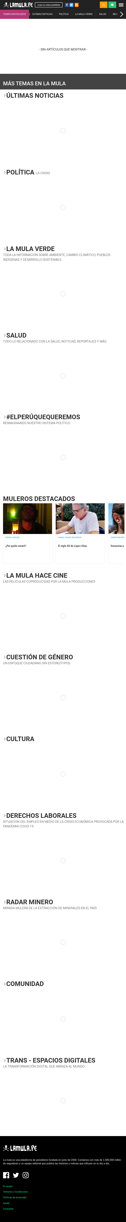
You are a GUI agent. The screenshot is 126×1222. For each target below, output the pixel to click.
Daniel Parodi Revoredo (69, 537)
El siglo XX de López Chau (72, 545)
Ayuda (6, 1203)
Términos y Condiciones (15, 1191)
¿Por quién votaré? (15, 545)
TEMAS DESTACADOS (14, 14)
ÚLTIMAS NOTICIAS (42, 14)
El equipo (8, 1186)
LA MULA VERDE (84, 14)
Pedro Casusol (12, 537)
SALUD (102, 14)
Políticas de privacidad (14, 1197)
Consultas (8, 1208)
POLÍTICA (64, 14)
